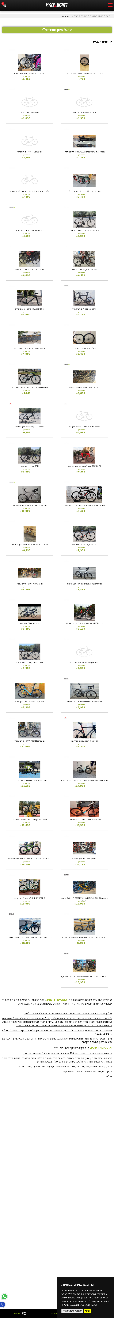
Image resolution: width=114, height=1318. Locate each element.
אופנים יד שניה (80, 16)
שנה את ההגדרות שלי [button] (72, 1311)
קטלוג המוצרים (96, 16)
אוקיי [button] (87, 1311)
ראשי (108, 16)
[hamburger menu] (110, 5)
